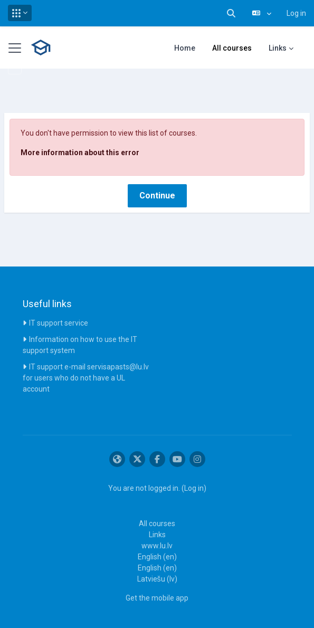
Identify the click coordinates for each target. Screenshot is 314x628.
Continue (157, 196)
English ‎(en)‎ (157, 557)
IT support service (58, 323)
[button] (20, 13)
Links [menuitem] (278, 48)
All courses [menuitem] (232, 48)
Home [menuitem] (184, 48)
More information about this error (80, 152)
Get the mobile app (157, 598)
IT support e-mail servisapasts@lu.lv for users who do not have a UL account (86, 378)
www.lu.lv (157, 545)
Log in (296, 13)
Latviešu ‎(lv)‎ (157, 579)
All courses (157, 523)
